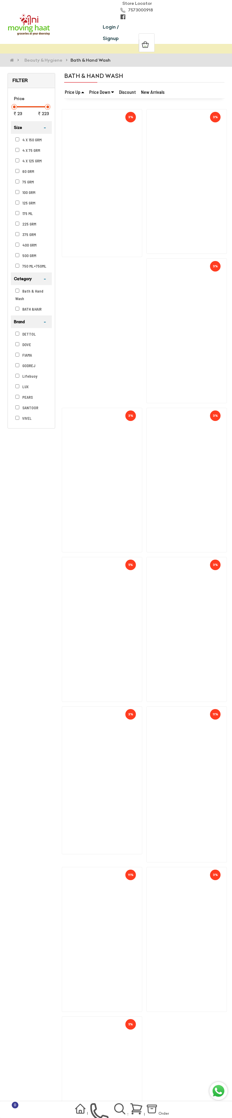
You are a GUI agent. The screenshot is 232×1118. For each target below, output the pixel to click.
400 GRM (25, 245)
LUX (22, 386)
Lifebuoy (26, 376)
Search (122, 1110)
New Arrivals (153, 92)
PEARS (24, 397)
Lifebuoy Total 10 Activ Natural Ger (187, 918)
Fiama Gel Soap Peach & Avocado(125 (190, 335)
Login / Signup (111, 32)
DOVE (23, 344)
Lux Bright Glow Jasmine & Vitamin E (104, 918)
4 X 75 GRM (27, 150)
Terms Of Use (26, 1062)
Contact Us (24, 1080)
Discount (127, 92)
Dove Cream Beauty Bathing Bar (100, 773)
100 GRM (25, 192)
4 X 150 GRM (28, 139)
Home (67, 1110)
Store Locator (136, 3)
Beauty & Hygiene (43, 60)
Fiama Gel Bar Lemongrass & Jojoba (188, 189)
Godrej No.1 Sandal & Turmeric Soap (103, 189)
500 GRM (25, 255)
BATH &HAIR (28, 309)
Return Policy (26, 1071)
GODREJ (25, 365)
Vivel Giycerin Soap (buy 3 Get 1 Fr (185, 481)
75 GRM (24, 182)
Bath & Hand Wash (91, 60)
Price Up (74, 92)
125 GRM (25, 203)
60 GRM (24, 171)
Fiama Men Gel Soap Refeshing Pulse (105, 481)
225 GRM (25, 224)
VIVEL (23, 418)
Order (168, 1110)
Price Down (101, 92)
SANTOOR (26, 407)
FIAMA (23, 355)
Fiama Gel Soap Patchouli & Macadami (107, 335)
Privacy (58, 1062)
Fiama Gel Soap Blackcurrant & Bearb (105, 627)
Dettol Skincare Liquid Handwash (186, 773)
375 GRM (25, 234)
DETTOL (25, 334)
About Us (22, 1053)
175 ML (24, 213)
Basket (143, 1110)
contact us (94, 1110)
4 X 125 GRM (28, 160)
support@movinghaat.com (77, 1021)
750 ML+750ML (30, 266)
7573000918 (137, 10)
